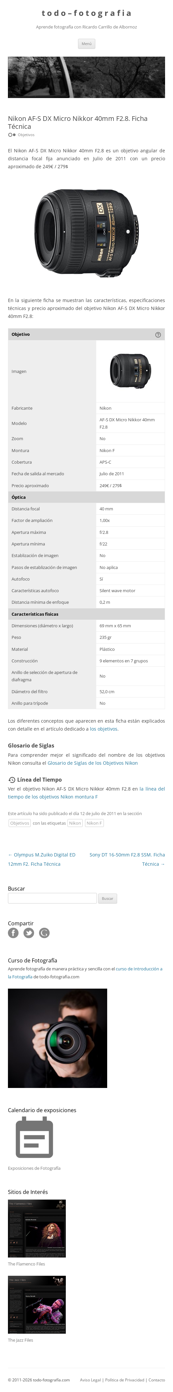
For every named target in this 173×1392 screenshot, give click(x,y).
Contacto (157, 1380)
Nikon (75, 823)
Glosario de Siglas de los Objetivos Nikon (93, 763)
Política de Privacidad (124, 1380)
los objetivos (103, 729)
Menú (87, 43)
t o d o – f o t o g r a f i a (86, 13)
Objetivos (19, 823)
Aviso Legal (90, 1380)
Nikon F (94, 823)
